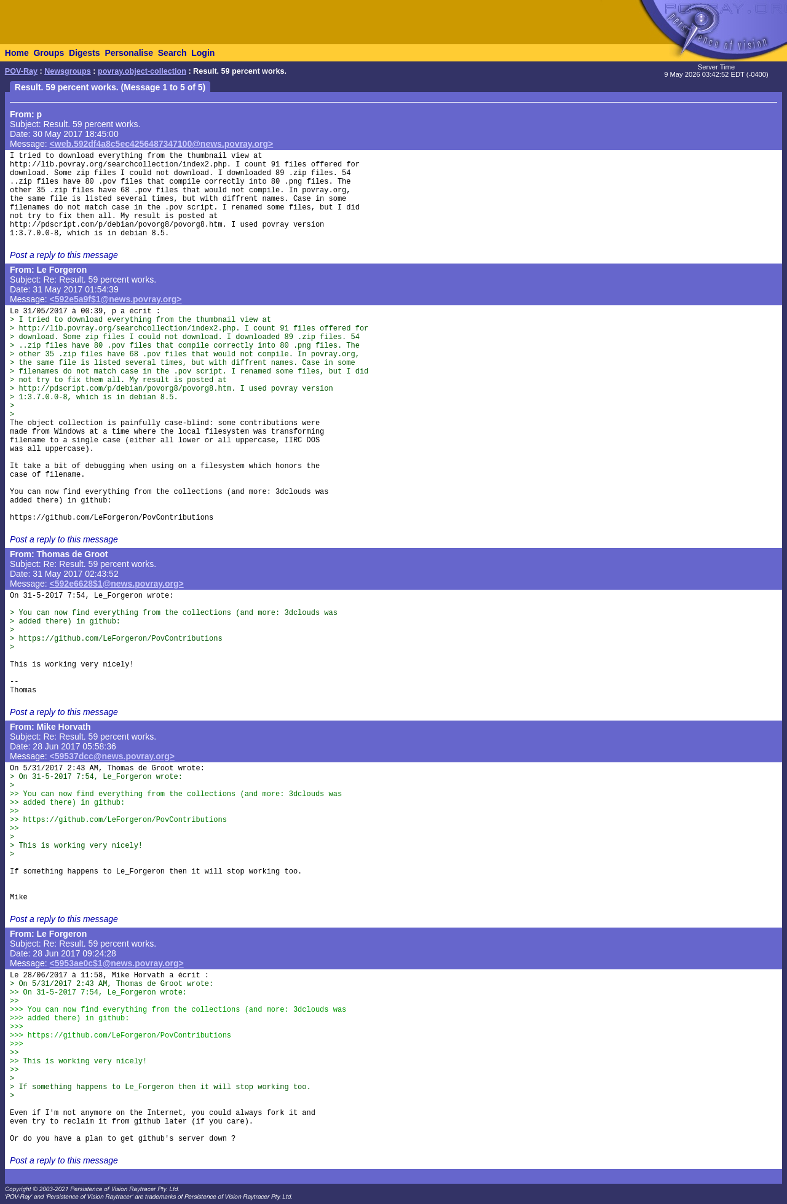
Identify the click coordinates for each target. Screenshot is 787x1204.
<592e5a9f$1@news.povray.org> (116, 299)
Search (172, 53)
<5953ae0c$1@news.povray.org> (117, 963)
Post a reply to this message (64, 255)
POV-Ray (21, 71)
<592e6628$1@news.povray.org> (117, 583)
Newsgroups (67, 71)
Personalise (129, 53)
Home (17, 53)
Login (203, 53)
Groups (48, 53)
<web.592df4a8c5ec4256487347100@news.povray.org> (162, 144)
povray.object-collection (142, 71)
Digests (84, 53)
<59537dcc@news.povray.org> (112, 756)
